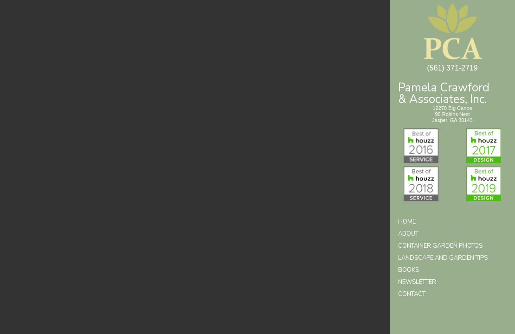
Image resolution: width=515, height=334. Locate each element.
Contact (411, 294)
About (408, 234)
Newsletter (417, 282)
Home (407, 222)
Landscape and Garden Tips (443, 258)
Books (408, 270)
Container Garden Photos (440, 246)
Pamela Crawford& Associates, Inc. (443, 92)
